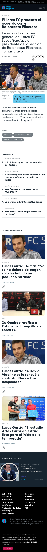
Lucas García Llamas (23, 135)
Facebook (29, 499)
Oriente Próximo (21, 2)
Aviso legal (7, 511)
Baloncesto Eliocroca (13, 139)
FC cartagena (40, 2)
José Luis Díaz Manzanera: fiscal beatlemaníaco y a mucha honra (32, 468)
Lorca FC (5, 15)
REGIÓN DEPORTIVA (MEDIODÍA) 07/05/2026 (21, 190)
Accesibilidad (8, 513)
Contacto (29, 494)
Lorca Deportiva (11, 171)
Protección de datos (11, 508)
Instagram (30, 502)
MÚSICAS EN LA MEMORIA (30, 464)
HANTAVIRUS (13, 1)
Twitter (28, 497)
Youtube (29, 505)
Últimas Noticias (28, 2)
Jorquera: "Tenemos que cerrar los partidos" (23, 212)
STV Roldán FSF (11, 199)
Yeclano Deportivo (12, 159)
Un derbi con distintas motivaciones (23, 202)
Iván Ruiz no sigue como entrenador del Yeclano (23, 163)
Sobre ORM (7, 494)
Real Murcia (33, 2)
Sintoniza (6, 497)
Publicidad (7, 499)
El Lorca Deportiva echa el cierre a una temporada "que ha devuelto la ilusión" (25, 177)
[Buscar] (43, 8)
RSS (26, 508)
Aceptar (7, 548)
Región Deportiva (12, 186)
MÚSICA (23, 476)
